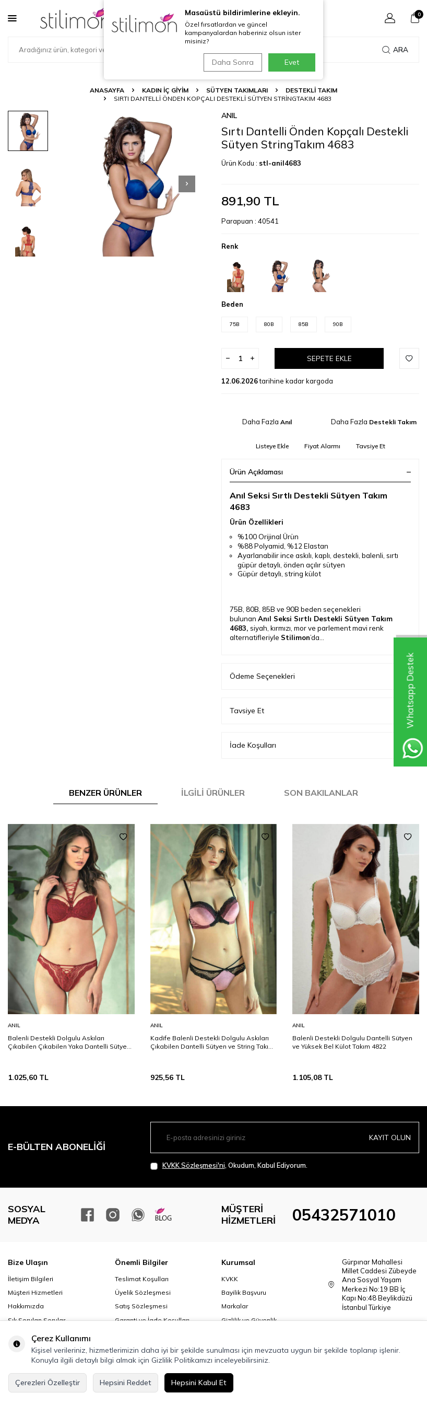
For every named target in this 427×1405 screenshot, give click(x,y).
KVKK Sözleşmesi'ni (193, 1165)
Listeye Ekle (272, 446)
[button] (187, 184)
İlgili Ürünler (213, 792)
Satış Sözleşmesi (141, 1306)
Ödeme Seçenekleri (320, 676)
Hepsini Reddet (125, 1382)
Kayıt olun (390, 1137)
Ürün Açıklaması (320, 472)
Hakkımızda (26, 1306)
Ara (395, 49)
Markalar (234, 1306)
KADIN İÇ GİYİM (165, 90)
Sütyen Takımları (237, 90)
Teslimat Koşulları (142, 1279)
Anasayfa (107, 90)
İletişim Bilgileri (30, 1279)
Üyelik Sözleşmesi (143, 1292)
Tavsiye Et (370, 446)
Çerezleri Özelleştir (47, 1382)
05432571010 (344, 1215)
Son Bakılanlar (321, 792)
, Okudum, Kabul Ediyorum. (228, 1165)
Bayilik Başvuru (243, 1292)
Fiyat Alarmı (322, 446)
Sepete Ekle (329, 358)
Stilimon (295, 637)
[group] (133, 184)
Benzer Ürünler (105, 792)
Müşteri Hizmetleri (35, 1292)
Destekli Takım (311, 90)
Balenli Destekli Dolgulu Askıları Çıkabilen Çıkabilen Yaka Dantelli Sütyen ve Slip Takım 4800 (69, 1042)
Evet (291, 62)
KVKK (229, 1279)
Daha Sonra (231, 62)
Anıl (229, 115)
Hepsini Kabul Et (199, 1382)
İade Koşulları (320, 745)
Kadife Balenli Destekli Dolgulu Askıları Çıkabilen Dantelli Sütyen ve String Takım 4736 (212, 1042)
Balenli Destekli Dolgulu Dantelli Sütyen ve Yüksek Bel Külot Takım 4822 (352, 1042)
